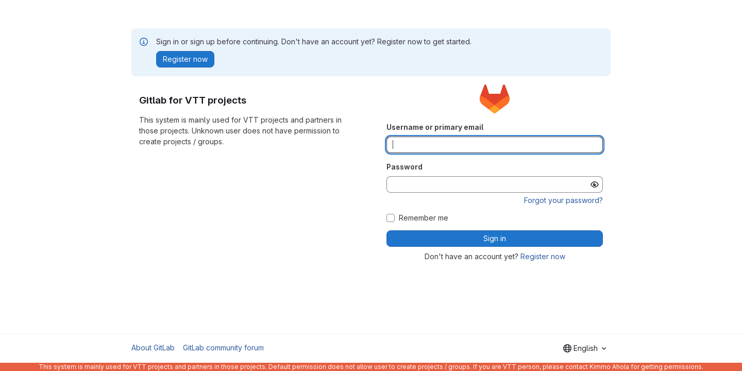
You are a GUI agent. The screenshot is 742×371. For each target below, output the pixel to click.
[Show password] (594, 184)
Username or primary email (434, 127)
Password (404, 166)
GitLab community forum (223, 347)
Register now (542, 256)
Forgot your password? (563, 200)
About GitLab (153, 347)
